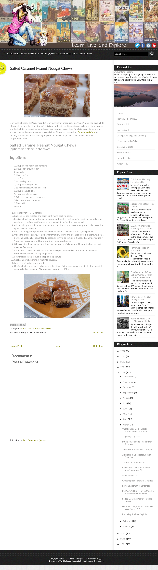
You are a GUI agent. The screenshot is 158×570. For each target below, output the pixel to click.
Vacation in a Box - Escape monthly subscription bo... (136, 430)
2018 (123, 351)
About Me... (122, 163)
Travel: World (123, 130)
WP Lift (61, 561)
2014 (123, 372)
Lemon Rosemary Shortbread (136, 485)
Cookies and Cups (86, 132)
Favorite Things (124, 158)
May (125, 414)
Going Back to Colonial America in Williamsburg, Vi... (137, 469)
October (127, 387)
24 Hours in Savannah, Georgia (137, 449)
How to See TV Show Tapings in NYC (141, 298)
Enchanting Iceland (123, 72)
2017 (123, 356)
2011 (123, 544)
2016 (123, 362)
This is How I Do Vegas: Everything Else (142, 180)
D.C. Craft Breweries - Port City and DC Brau (141, 227)
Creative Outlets (125, 147)
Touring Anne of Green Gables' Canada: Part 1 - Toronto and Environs (142, 275)
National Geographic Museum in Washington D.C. (137, 508)
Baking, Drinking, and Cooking (131, 135)
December (128, 376)
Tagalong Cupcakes (131, 436)
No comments (99, 332)
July (125, 403)
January (127, 526)
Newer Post (16, 346)
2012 (123, 539)
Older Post (98, 346)
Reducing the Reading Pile (134, 514)
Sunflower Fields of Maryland (140, 249)
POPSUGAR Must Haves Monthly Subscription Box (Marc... (138, 492)
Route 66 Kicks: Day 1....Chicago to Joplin (140, 320)
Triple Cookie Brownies (133, 462)
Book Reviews (124, 152)
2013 (123, 533)
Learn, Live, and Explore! (75, 559)
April (125, 419)
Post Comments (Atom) (34, 440)
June (125, 408)
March (126, 424)
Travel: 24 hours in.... (127, 118)
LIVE (23, 328)
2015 (123, 367)
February (127, 521)
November (128, 382)
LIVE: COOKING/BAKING (39, 328)
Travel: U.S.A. (123, 124)
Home (57, 346)
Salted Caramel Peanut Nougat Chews (41, 68)
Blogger (100, 559)
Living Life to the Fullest (128, 141)
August (126, 398)
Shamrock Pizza (129, 475)
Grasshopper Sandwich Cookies (137, 480)
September (128, 392)
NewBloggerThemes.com (93, 561)
